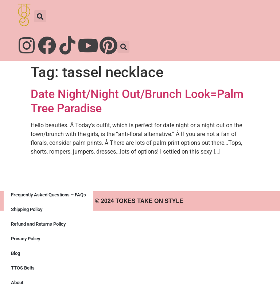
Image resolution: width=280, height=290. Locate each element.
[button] (40, 16)
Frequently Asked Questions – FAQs (48, 194)
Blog (15, 253)
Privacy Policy (25, 238)
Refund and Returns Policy (38, 224)
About (17, 282)
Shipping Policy (26, 209)
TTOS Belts (23, 268)
